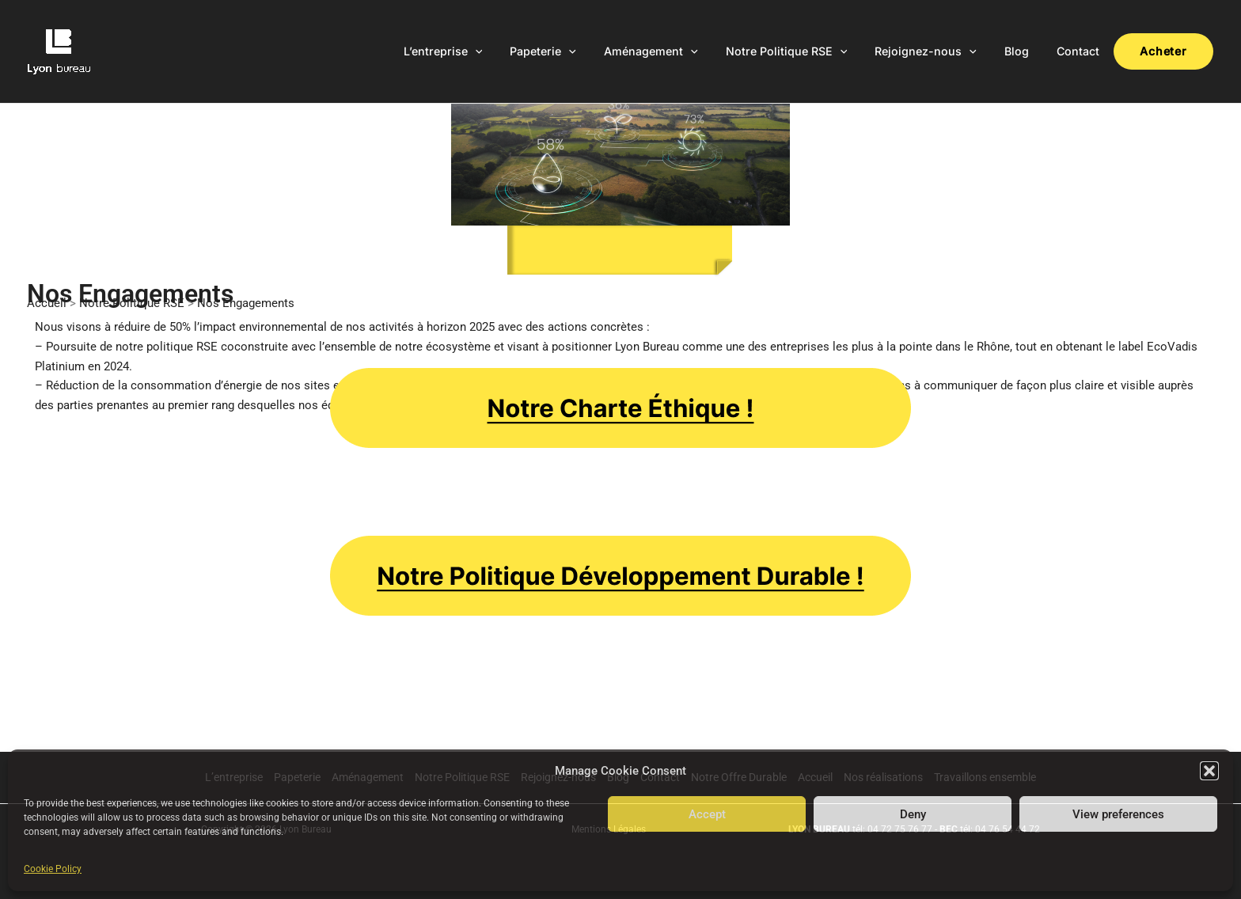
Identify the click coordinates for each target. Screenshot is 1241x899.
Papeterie (578, 51)
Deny (913, 814)
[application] (514, 51)
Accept (707, 814)
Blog (1030, 51)
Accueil (46, 303)
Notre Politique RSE (810, 51)
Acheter (1166, 51)
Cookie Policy (53, 868)
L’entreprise (482, 51)
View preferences (1118, 814)
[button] (1209, 771)
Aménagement (680, 51)
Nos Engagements (245, 303)
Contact (1086, 51)
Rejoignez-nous (945, 51)
